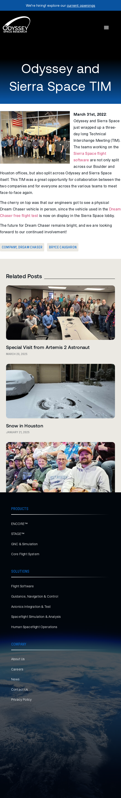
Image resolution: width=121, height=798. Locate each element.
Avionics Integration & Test (31, 606)
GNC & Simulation (24, 544)
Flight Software (22, 586)
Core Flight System (25, 554)
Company (9, 247)
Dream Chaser (30, 247)
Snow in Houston (24, 425)
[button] (106, 27)
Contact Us (19, 689)
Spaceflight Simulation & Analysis (36, 616)
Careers (17, 669)
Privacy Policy (21, 699)
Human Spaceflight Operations (34, 627)
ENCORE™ (19, 523)
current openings (81, 5)
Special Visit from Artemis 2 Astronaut (48, 347)
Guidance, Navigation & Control (34, 596)
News (15, 679)
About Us (18, 659)
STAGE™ (17, 533)
